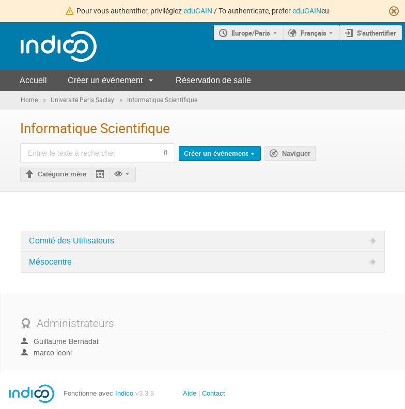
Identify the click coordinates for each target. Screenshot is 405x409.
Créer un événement (105, 80)
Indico (124, 393)
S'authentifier (376, 33)
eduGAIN (197, 10)
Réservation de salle (213, 80)
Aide (189, 393)
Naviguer (296, 153)
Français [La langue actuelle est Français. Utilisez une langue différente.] (313, 33)
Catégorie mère (62, 174)
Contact (213, 393)
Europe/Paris (250, 33)
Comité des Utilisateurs (71, 241)
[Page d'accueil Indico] (48, 46)
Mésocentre (50, 262)
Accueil (33, 80)
